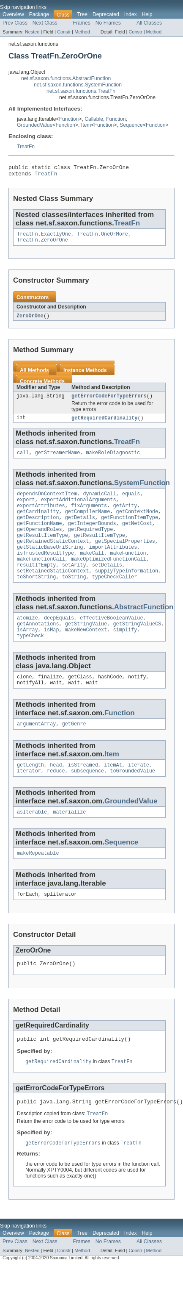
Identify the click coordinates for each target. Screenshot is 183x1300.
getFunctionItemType (129, 528)
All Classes (149, 23)
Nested (32, 31)
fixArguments (89, 514)
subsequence (87, 797)
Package (39, 14)
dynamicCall (99, 501)
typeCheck (30, 658)
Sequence (131, 125)
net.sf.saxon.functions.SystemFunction (78, 85)
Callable (94, 119)
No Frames (108, 23)
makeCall (92, 569)
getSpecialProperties (125, 555)
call (23, 459)
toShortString (36, 596)
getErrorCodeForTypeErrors (109, 401)
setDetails (107, 582)
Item (86, 125)
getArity (125, 514)
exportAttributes (41, 514)
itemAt (113, 791)
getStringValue (86, 645)
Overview (13, 14)
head (56, 791)
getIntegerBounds (92, 535)
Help (147, 14)
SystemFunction (142, 490)
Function (69, 119)
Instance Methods (85, 375)
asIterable (32, 839)
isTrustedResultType (45, 569)
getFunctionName (39, 535)
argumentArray (36, 749)
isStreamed (83, 791)
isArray (27, 651)
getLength (30, 791)
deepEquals (59, 638)
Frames (81, 23)
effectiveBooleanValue (111, 638)
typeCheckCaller (114, 596)
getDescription (38, 528)
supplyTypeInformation (126, 589)
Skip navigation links (23, 7)
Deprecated (106, 14)
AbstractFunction (144, 626)
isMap (51, 651)
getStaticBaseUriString (50, 562)
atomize (27, 638)
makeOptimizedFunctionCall (108, 575)
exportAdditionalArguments (78, 508)
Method (82, 31)
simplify (125, 651)
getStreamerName (57, 459)
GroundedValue (34, 125)
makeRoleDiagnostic (113, 459)
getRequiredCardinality (104, 423)
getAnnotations (38, 645)
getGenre (74, 749)
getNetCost (137, 535)
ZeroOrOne (30, 320)
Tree (82, 14)
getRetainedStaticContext (53, 555)
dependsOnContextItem (47, 501)
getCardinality (38, 521)
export (26, 508)
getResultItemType (42, 548)
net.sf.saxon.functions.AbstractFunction (66, 78)
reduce (56, 797)
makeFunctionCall (41, 575)
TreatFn (26, 147)
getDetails (80, 528)
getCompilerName (87, 521)
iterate (138, 791)
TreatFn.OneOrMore (102, 237)
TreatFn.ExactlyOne (44, 237)
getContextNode (137, 521)
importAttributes (113, 562)
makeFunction (128, 569)
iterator (29, 797)
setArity (74, 582)
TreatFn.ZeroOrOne (42, 244)
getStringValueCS (137, 645)
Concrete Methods (42, 386)
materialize (69, 839)
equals (131, 501)
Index (130, 14)
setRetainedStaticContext (53, 589)
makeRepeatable (38, 881)
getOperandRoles (39, 542)
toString (74, 596)
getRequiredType (90, 542)
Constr (64, 31)
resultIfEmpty (36, 582)
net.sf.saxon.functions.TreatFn (80, 91)
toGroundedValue (132, 797)
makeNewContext (86, 651)
